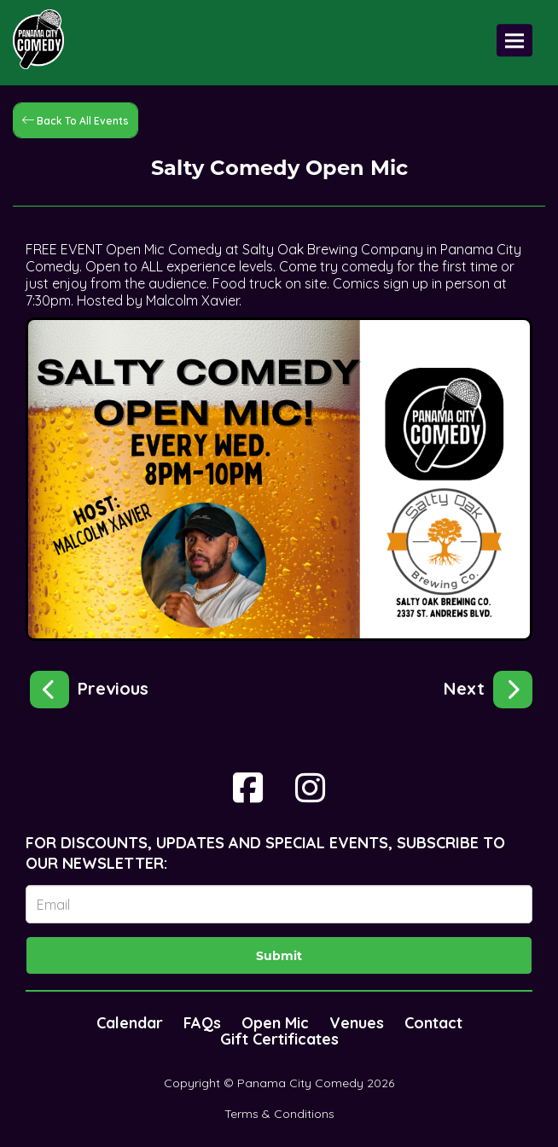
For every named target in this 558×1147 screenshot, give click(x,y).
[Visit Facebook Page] (248, 787)
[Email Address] (279, 904)
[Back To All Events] (75, 119)
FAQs (202, 1023)
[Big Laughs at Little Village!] (89, 686)
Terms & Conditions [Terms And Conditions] (279, 1113)
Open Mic (275, 1023)
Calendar (129, 1023)
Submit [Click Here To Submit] (279, 956)
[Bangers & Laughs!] (488, 686)
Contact (433, 1023)
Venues (356, 1023)
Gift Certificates (279, 1039)
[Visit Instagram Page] (310, 787)
